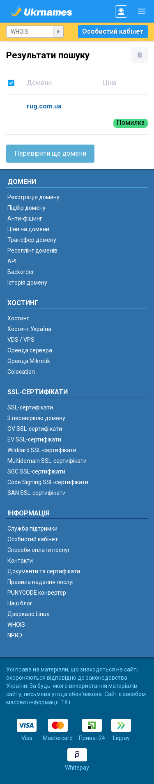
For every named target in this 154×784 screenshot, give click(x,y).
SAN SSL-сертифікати (36, 493)
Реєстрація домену (33, 197)
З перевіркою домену (36, 418)
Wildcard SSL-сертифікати (41, 450)
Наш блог (19, 603)
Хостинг (18, 318)
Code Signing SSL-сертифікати (47, 482)
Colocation (21, 371)
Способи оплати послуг (38, 550)
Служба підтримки (32, 528)
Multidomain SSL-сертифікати (47, 461)
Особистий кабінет (113, 31)
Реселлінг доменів (32, 250)
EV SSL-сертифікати (34, 439)
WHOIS (16, 624)
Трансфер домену (31, 240)
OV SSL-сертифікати (34, 428)
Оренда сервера (29, 350)
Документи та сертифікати (43, 571)
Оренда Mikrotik (28, 361)
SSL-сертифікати (30, 407)
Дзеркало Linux (28, 614)
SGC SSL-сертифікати (36, 471)
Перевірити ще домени (50, 153)
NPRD (14, 635)
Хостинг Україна (29, 329)
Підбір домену (26, 208)
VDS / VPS (20, 339)
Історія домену (27, 282)
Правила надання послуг (41, 582)
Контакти (20, 560)
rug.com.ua (44, 106)
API (11, 261)
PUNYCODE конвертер (36, 592)
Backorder (20, 272)
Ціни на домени (28, 229)
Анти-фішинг (24, 218)
